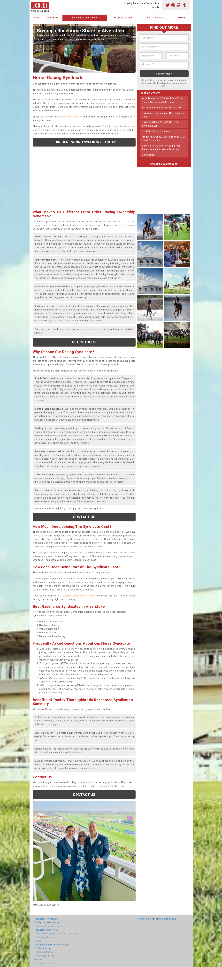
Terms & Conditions (165, 919)
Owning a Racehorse (47, 937)
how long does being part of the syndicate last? (160, 124)
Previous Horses (45, 955)
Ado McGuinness (45, 963)
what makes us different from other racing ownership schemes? (162, 100)
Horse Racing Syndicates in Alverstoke (57, 933)
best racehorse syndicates (157, 131)
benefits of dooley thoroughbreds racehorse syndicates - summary (161, 147)
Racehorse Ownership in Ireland (78, 595)
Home (37, 18)
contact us (148, 155)
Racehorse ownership (46, 919)
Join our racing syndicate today (84, 142)
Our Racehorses (156, 18)
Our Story (52, 18)
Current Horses (44, 952)
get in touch (84, 342)
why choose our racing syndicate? (161, 107)
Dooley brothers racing (46, 922)
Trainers (181, 18)
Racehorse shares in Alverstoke (51, 944)
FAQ (38, 941)
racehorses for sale (70, 116)
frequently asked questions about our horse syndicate (163, 138)
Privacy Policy (145, 919)
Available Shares (123, 18)
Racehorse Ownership (84, 18)
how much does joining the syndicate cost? (163, 115)
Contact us (84, 517)
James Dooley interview (49, 926)
